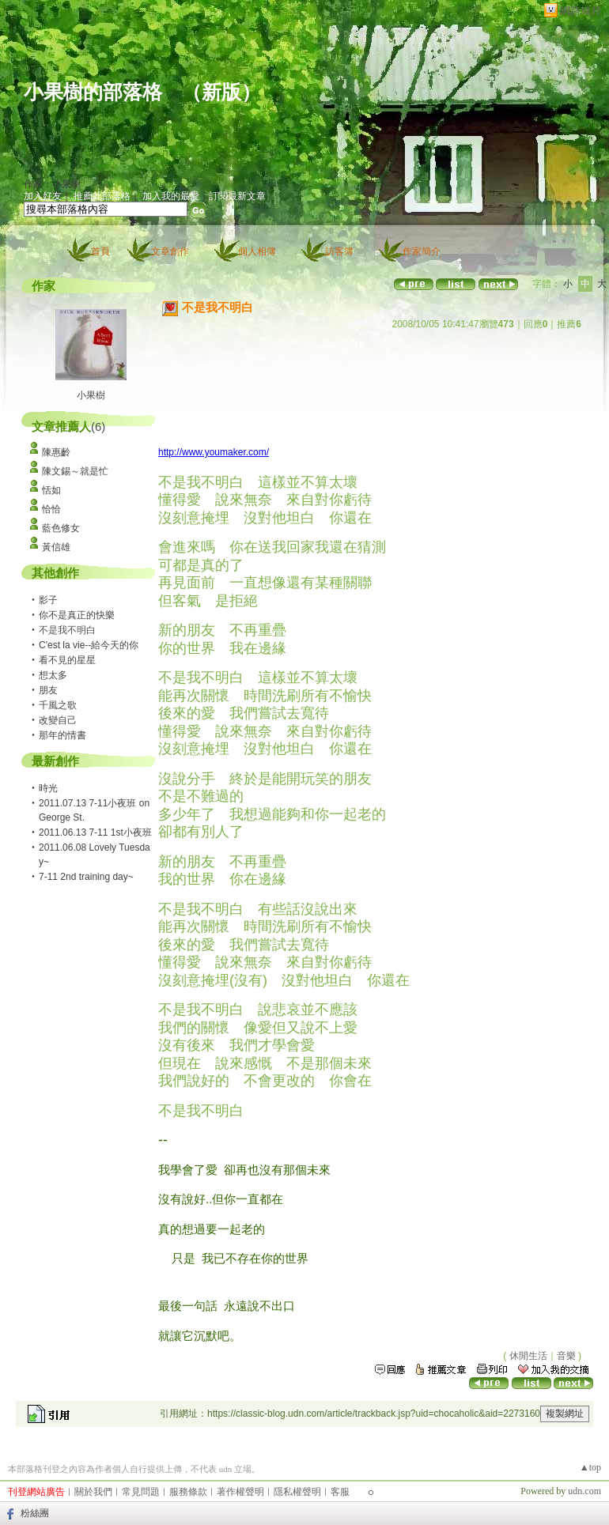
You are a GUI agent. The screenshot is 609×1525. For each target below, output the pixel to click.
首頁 (100, 251)
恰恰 (51, 509)
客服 (340, 1491)
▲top (590, 1467)
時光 (48, 788)
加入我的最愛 (170, 196)
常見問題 (141, 1491)
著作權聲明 (240, 1491)
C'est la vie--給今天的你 (88, 645)
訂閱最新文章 (237, 196)
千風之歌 (58, 705)
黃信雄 (56, 547)
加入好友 (43, 196)
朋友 (48, 690)
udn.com (584, 1491)
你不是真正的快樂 (77, 615)
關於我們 (93, 1491)
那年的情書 (62, 735)
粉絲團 (35, 1513)
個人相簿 (257, 251)
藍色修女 (61, 528)
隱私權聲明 (297, 1491)
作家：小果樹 (52, 184)
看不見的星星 (67, 660)
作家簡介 (422, 251)
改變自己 (58, 720)
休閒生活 (528, 1355)
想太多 (53, 675)
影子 (48, 600)
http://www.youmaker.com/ (213, 452)
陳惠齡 (56, 452)
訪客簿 (339, 251)
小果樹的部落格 (93, 92)
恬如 (51, 490)
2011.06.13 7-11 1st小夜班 (95, 832)
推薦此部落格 (102, 196)
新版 (221, 92)
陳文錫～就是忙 (75, 471)
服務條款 (188, 1491)
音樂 (566, 1355)
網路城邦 (580, 11)
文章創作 (170, 251)
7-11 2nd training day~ (86, 876)
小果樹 (91, 395)
